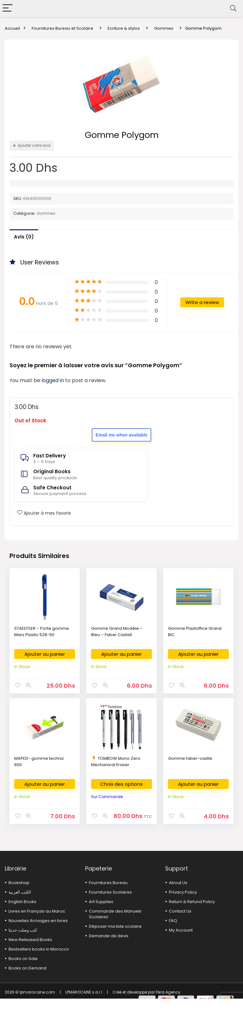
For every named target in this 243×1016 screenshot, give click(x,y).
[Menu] (7, 8)
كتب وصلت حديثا (23, 930)
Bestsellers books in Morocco (39, 949)
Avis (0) (24, 236)
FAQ (173, 921)
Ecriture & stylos (124, 28)
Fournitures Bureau (108, 883)
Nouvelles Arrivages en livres (38, 921)
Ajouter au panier (44, 654)
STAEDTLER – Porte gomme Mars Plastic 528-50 (41, 631)
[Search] (233, 8)
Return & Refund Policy (192, 902)
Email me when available (121, 434)
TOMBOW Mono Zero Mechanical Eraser (115, 761)
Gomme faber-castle (190, 758)
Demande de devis (108, 936)
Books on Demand (28, 968)
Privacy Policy (183, 892)
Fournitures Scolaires (110, 892)
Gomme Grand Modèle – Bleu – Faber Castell (117, 631)
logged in (53, 380)
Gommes (163, 28)
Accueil (12, 28)
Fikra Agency (168, 992)
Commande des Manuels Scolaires (115, 914)
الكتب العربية (20, 892)
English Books (22, 902)
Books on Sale (23, 959)
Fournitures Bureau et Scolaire (62, 28)
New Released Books (30, 940)
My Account (181, 930)
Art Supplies (101, 902)
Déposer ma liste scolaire (115, 926)
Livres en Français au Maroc (37, 911)
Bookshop (19, 883)
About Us (178, 883)
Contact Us (180, 911)
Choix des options (121, 784)
